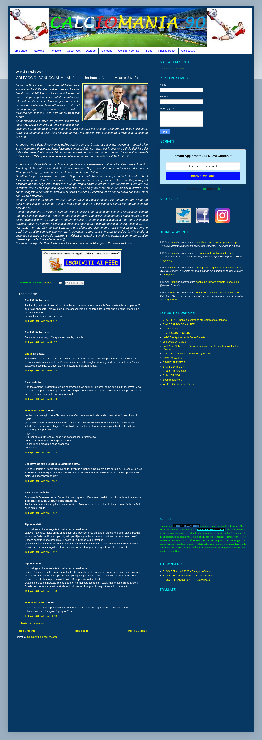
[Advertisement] (87, 61)
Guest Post (73, 50)
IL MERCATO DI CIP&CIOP (178, 332)
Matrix (173, 292)
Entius (29, 353)
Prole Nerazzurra (172, 357)
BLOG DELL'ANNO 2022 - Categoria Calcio (187, 575)
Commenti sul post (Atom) (42, 636)
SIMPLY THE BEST (174, 362)
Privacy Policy (166, 50)
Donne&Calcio (171, 328)
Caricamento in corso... (173, 68)
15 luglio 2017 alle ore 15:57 (41, 512)
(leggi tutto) (166, 260)
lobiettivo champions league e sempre (217, 242)
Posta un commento (32, 623)
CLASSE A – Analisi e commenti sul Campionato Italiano (195, 319)
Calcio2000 (188, 50)
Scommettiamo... (172, 379)
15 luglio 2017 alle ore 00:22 (41, 370)
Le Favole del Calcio (174, 341)
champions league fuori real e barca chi (218, 267)
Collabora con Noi (129, 50)
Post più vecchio (137, 630)
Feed (149, 50)
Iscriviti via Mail (203, 176)
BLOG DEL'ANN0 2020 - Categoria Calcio (186, 571)
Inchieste (55, 50)
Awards (91, 50)
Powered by (203, 188)
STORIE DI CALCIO (174, 371)
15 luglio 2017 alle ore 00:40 (41, 399)
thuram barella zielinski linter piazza (216, 253)
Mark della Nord (34, 410)
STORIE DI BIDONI (174, 366)
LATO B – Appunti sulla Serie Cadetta (184, 337)
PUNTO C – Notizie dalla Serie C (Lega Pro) (188, 353)
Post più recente (26, 630)
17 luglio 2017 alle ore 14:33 (41, 616)
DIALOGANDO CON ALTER (179, 324)
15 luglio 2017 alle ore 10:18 (41, 452)
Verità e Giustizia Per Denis (178, 384)
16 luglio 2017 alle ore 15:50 (41, 591)
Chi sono (106, 50)
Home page (20, 50)
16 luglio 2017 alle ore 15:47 (41, 551)
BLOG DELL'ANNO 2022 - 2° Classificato (186, 579)
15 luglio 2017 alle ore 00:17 (41, 320)
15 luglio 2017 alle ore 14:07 (41, 480)
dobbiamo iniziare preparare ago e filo (217, 281)
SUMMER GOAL (172, 375)
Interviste (38, 50)
